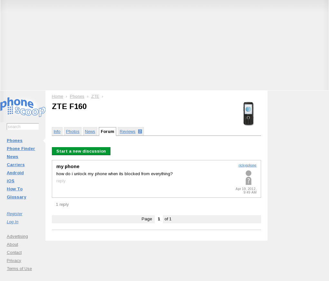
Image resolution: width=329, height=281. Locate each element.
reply (61, 180)
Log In (12, 221)
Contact (14, 252)
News (12, 156)
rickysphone (248, 165)
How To (15, 188)
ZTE (95, 96)
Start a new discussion (81, 151)
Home (57, 96)
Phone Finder (21, 148)
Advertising (17, 236)
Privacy (14, 260)
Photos (73, 131)
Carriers (16, 164)
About (12, 244)
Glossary (16, 197)
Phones (15, 140)
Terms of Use (19, 268)
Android (15, 172)
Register (14, 213)
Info (57, 131)
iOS (10, 180)
